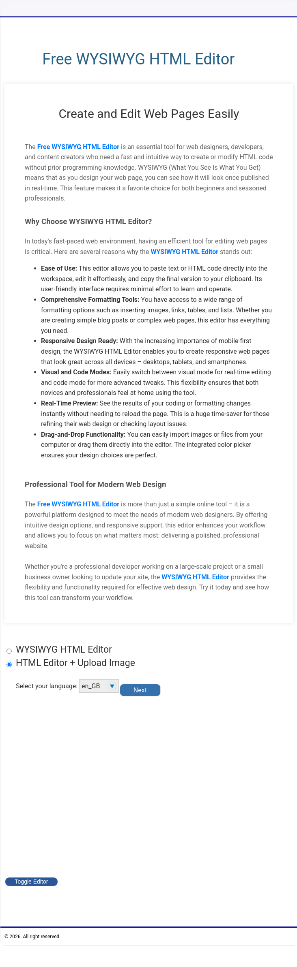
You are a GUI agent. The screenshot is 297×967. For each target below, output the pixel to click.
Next (141, 690)
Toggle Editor (32, 881)
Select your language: (67, 686)
